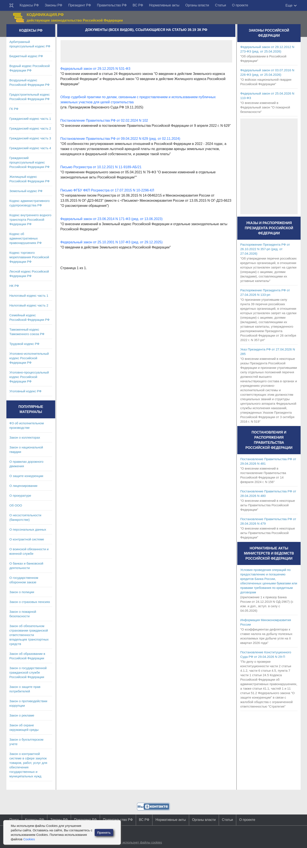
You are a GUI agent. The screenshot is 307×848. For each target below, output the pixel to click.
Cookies (29, 839)
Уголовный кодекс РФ (25, 391)
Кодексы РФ (29, 5)
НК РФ (14, 286)
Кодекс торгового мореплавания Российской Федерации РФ (29, 257)
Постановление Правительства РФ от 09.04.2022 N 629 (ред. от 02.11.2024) (120, 138)
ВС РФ (138, 5)
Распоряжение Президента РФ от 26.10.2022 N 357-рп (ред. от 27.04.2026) (265, 249)
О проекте (240, 5)
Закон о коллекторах (24, 437)
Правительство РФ (112, 5)
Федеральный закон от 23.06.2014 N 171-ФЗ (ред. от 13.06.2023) (111, 219)
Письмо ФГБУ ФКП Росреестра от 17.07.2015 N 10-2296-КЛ (107, 190)
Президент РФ (79, 5)
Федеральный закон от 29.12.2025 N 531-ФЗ (95, 68)
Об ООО (15, 505)
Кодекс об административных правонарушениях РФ (25, 238)
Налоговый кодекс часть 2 (28, 305)
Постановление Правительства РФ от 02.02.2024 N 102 (104, 120)
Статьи (220, 5)
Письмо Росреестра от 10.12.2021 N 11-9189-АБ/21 (101, 167)
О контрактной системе (26, 539)
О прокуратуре (20, 495)
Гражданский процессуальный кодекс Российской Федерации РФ (29, 162)
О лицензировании (23, 485)
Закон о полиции (21, 592)
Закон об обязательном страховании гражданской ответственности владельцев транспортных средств (29, 635)
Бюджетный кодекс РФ (26, 56)
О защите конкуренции (26, 476)
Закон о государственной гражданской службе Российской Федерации (28, 672)
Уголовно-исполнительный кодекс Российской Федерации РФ (29, 358)
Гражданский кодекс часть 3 (30, 138)
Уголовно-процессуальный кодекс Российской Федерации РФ (29, 377)
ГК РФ (13, 109)
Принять (104, 832)
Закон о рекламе (21, 715)
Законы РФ (53, 5)
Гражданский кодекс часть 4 (30, 148)
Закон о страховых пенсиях (29, 602)
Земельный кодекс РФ (25, 191)
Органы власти (197, 5)
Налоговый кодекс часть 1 (28, 295)
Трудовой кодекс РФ (24, 344)
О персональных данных (27, 529)
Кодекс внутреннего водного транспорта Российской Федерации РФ (30, 219)
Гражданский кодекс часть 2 (30, 128)
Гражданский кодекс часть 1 (30, 118)
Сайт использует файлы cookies (138, 842)
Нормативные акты (164, 5)
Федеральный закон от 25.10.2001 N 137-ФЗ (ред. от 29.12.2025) (111, 242)
